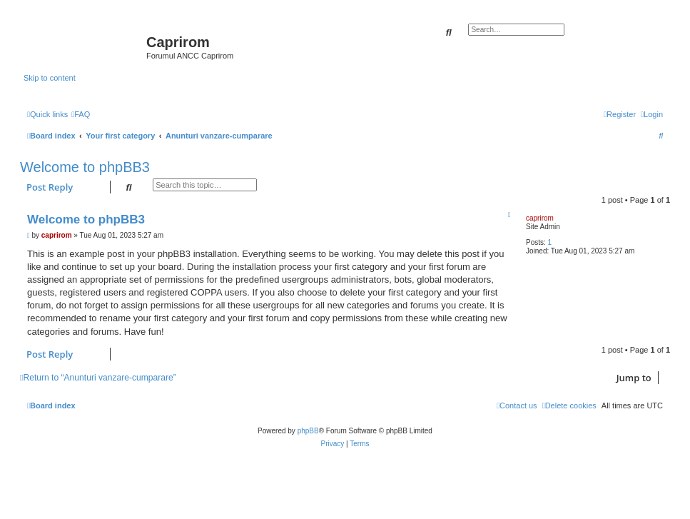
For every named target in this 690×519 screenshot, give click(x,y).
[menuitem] (80, 114)
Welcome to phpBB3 (85, 167)
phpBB (308, 431)
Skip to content (50, 78)
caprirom (540, 218)
